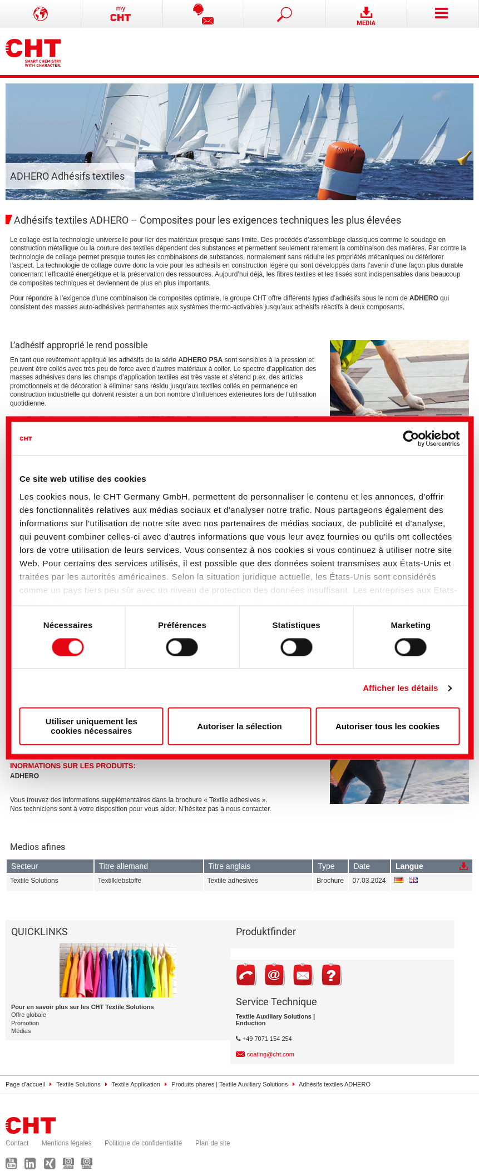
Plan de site (212, 1143)
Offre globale (28, 1014)
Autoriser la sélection (239, 726)
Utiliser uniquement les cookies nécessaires (91, 726)
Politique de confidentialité (143, 1143)
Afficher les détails (400, 688)
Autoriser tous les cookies (387, 726)
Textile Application (136, 1084)
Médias (21, 1030)
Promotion (25, 1023)
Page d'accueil (25, 1084)
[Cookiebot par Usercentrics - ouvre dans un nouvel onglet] (411, 438)
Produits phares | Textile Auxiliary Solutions (229, 1084)
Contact (17, 1143)
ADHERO (24, 776)
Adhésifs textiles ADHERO (335, 1084)
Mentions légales (67, 1143)
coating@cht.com (270, 1054)
